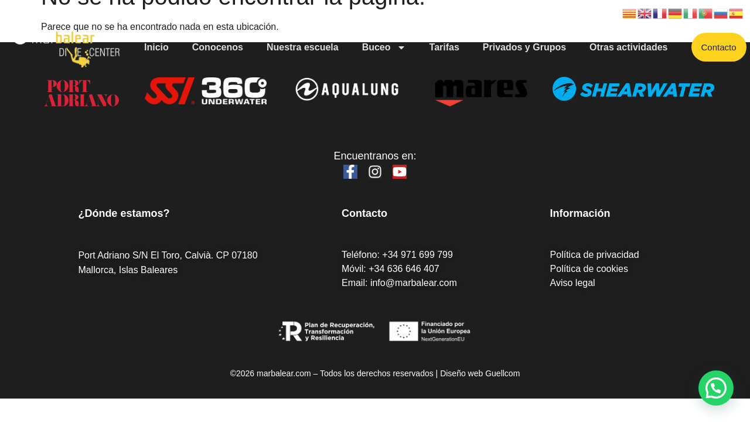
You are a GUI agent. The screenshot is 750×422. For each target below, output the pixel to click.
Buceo (384, 47)
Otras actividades (628, 47)
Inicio (156, 47)
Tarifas (444, 47)
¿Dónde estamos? (123, 213)
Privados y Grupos (524, 47)
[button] (716, 388)
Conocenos (217, 47)
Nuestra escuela (303, 47)
